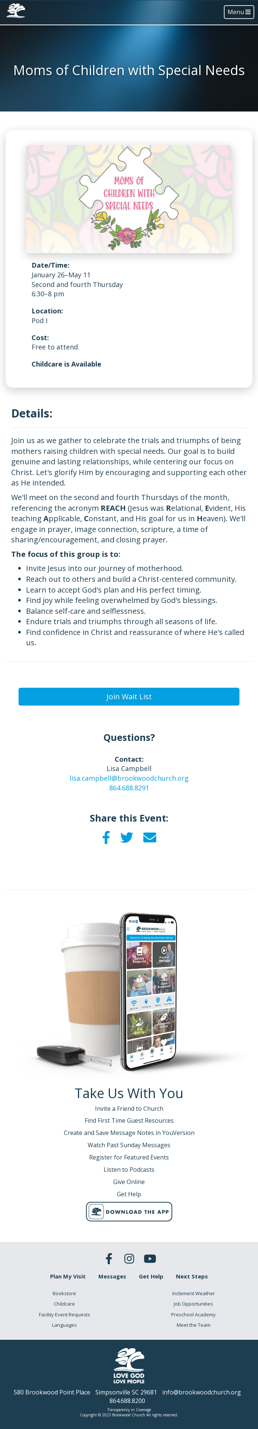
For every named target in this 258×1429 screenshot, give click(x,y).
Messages (112, 1276)
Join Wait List (129, 696)
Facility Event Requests (64, 1314)
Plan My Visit (68, 1276)
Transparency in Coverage (129, 1409)
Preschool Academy (193, 1314)
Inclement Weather (193, 1293)
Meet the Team (193, 1325)
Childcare (64, 1303)
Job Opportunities (193, 1303)
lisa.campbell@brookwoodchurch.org (129, 778)
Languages (64, 1325)
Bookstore (64, 1293)
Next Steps (192, 1276)
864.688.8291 (129, 787)
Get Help (151, 1276)
